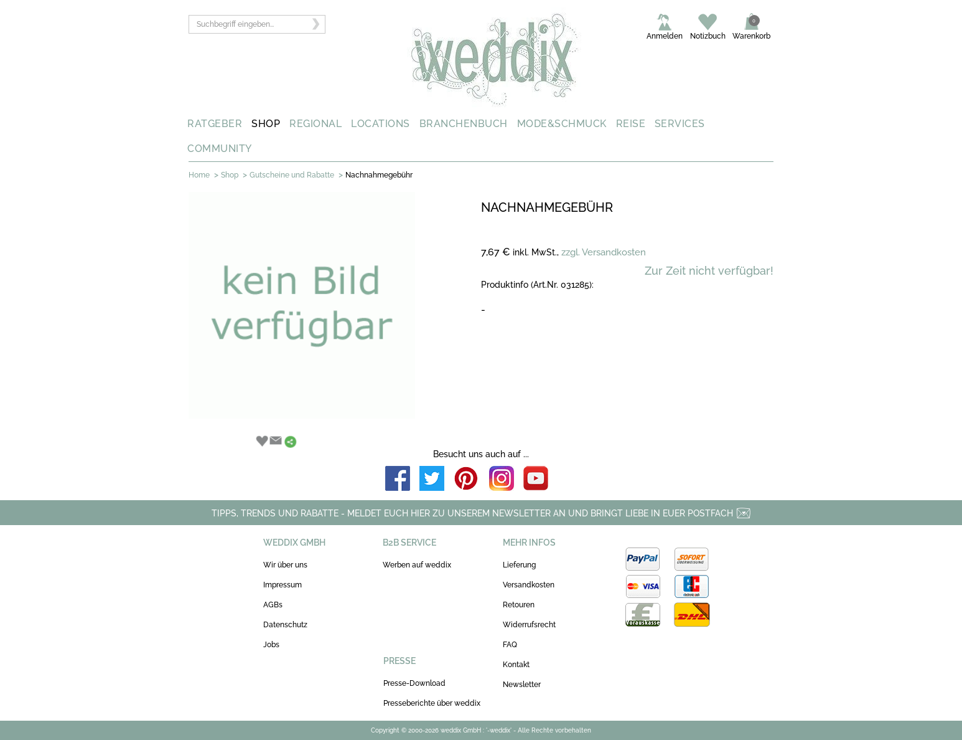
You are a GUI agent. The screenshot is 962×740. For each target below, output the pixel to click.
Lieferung (519, 565)
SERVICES (680, 124)
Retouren (519, 604)
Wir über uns (285, 565)
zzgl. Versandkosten (603, 252)
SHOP (265, 124)
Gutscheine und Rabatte (292, 175)
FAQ (510, 644)
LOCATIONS (380, 124)
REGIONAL (315, 124)
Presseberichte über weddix (431, 703)
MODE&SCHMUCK (562, 124)
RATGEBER (214, 124)
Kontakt (516, 664)
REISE (631, 124)
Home (199, 175)
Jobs (271, 644)
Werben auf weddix (417, 565)
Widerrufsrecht (529, 624)
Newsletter (522, 684)
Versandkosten (528, 585)
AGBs (273, 604)
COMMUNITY (219, 148)
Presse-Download (414, 683)
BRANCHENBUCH (463, 124)
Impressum (282, 585)
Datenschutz (285, 624)
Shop (229, 175)
